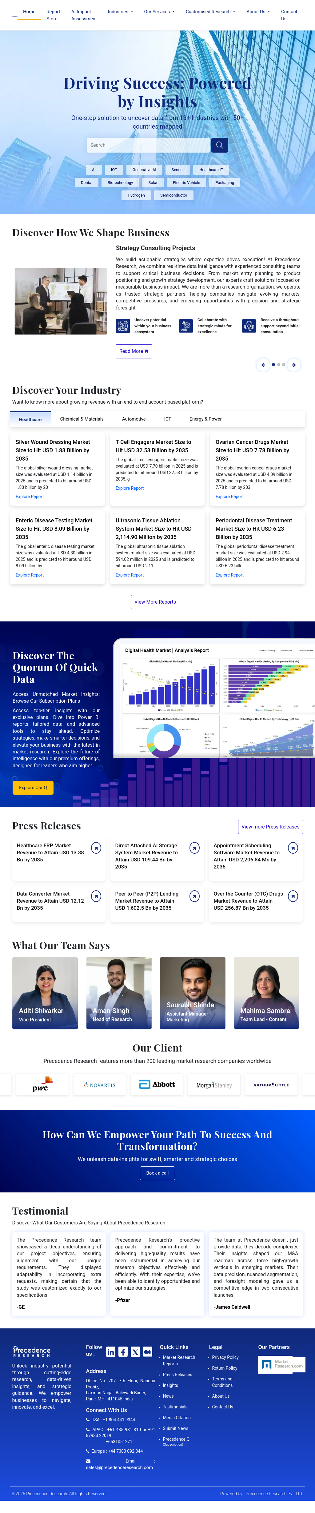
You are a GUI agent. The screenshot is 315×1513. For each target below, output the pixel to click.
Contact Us (289, 15)
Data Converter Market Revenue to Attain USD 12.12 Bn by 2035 (50, 901)
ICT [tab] (167, 419)
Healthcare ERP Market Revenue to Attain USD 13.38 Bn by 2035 (50, 852)
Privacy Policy (225, 1357)
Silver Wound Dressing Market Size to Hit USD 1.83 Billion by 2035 (53, 450)
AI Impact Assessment (84, 15)
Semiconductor (173, 195)
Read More (134, 351)
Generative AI (144, 169)
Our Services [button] (157, 11)
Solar (153, 182)
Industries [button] (119, 11)
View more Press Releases (270, 827)
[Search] (148, 145)
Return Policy (224, 1368)
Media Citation (177, 1417)
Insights (170, 1385)
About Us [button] (256, 11)
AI (94, 169)
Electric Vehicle (186, 182)
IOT (114, 169)
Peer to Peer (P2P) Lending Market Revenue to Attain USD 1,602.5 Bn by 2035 (146, 901)
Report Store (53, 15)
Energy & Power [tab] (205, 419)
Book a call (157, 1173)
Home (29, 11)
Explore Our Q (33, 787)
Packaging (224, 182)
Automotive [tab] (134, 419)
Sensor (178, 169)
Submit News (176, 1428)
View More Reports (155, 602)
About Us (220, 1396)
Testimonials (175, 1406)
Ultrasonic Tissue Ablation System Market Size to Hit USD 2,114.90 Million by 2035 (154, 528)
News (168, 1396)
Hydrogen (136, 195)
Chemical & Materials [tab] (82, 419)
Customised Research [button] (209, 11)
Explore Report (30, 496)
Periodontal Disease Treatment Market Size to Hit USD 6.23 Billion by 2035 (254, 528)
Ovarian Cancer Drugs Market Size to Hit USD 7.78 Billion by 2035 (252, 450)
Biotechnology (120, 182)
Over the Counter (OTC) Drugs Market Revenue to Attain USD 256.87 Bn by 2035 (248, 901)
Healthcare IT (211, 169)
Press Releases (177, 1374)
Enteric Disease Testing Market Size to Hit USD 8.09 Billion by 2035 (54, 528)
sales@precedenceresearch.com (119, 1467)
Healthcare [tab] (30, 419)
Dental (86, 182)
